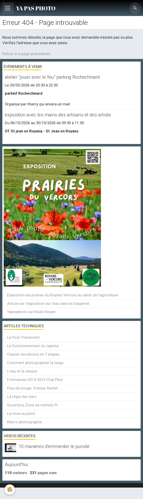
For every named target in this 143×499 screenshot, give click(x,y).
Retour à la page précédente (26, 53)
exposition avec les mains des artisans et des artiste (58, 115)
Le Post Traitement (23, 337)
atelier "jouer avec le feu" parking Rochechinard (52, 77)
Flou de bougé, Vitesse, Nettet (32, 388)
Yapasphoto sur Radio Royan (31, 311)
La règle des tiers (21, 396)
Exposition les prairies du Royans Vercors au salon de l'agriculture (62, 295)
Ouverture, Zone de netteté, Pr (32, 405)
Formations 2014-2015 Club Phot (35, 379)
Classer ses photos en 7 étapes (33, 354)
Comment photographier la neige (35, 362)
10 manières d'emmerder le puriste (54, 446)
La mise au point (21, 413)
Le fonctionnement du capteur (33, 345)
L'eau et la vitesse (22, 371)
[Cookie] (10, 489)
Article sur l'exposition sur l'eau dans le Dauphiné (48, 303)
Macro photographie (24, 422)
